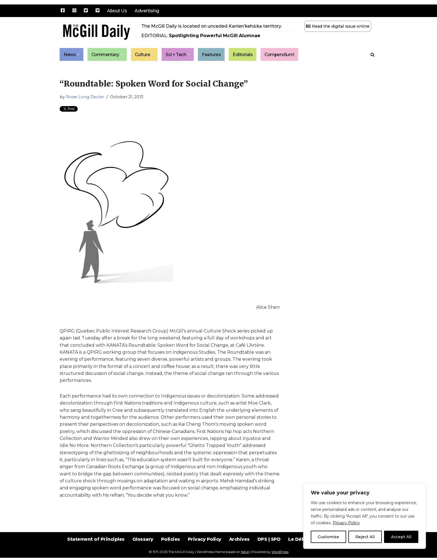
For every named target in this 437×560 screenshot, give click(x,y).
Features (213, 54)
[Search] (372, 54)
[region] (364, 516)
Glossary (142, 546)
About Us (117, 10)
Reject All (365, 536)
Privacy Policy (346, 522)
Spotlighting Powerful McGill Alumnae (215, 36)
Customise (328, 536)
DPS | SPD (269, 546)
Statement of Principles (95, 546)
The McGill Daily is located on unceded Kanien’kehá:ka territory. (212, 26)
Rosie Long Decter (85, 97)
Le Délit (297, 546)
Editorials (245, 54)
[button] (78, 55)
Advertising (147, 10)
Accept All (401, 536)
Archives (239, 546)
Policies (170, 546)
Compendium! (282, 54)
